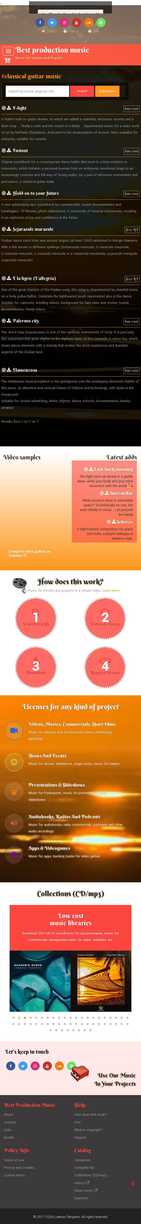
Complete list (84, 1167)
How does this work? (90, 1115)
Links (8, 1130)
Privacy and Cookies (19, 1167)
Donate (9, 1137)
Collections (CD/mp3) (90, 1174)
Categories (82, 1159)
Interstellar (121, 493)
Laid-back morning (113, 469)
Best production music (71, 52)
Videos (81, 1181)
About (8, 1115)
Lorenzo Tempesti (67, 1215)
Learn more (111, 590)
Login (48, 31)
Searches (81, 1196)
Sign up (71, 31)
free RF (132, 229)
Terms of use (14, 1159)
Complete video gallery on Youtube (30, 553)
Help (93, 31)
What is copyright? (88, 1130)
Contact (10, 1122)
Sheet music (86, 1189)
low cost (131, 108)
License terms (14, 1174)
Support (80, 1137)
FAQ (77, 1122)
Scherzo (125, 522)
